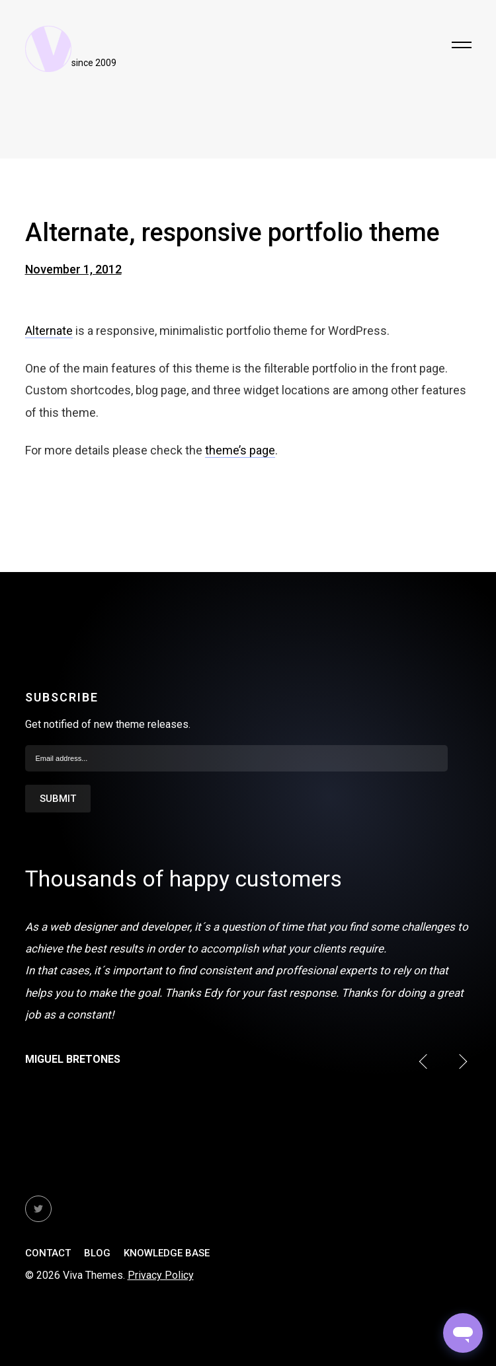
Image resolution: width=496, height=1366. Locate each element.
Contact (48, 1253)
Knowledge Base (167, 1253)
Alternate (49, 331)
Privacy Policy (161, 1275)
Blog (97, 1253)
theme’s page (240, 450)
